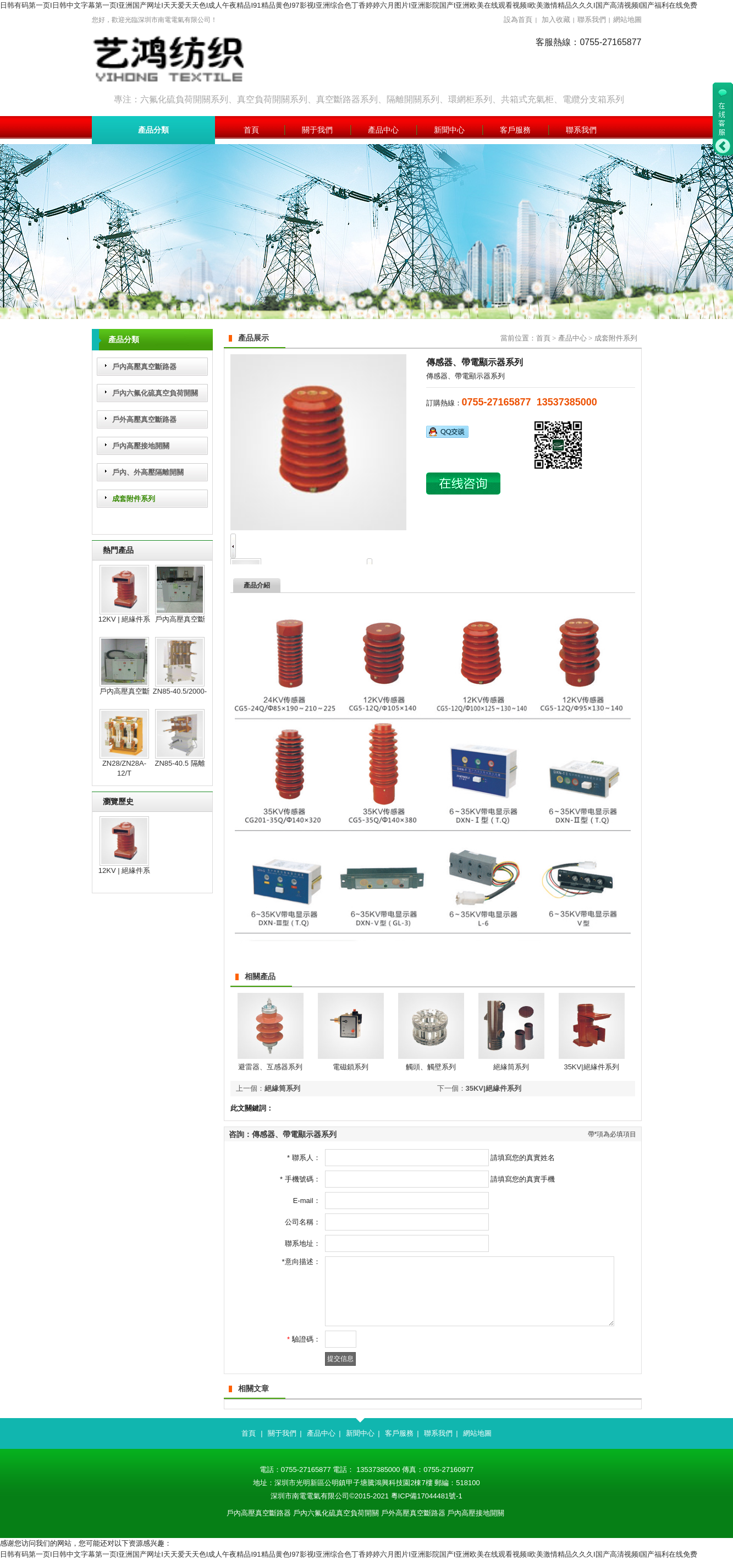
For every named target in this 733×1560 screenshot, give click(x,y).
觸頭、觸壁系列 (431, 1067)
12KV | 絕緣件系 (124, 619)
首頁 (543, 338)
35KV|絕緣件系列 (591, 1067)
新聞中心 (360, 1433)
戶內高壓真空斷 (180, 619)
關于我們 (282, 1433)
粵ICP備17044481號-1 (426, 1496)
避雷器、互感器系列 (270, 1067)
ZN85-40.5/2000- (180, 691)
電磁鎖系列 (350, 1067)
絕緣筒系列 (511, 1067)
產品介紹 (257, 585)
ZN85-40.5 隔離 (180, 763)
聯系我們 (591, 19)
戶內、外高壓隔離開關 (148, 472)
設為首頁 (518, 19)
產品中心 (572, 338)
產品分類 (153, 130)
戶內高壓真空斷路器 (144, 366)
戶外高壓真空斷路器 (144, 419)
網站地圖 (627, 19)
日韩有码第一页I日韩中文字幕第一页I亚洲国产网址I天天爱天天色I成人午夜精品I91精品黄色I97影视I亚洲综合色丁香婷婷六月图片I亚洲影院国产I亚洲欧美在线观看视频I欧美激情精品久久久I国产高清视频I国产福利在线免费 (348, 5)
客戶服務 (399, 1433)
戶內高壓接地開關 (140, 446)
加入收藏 (556, 19)
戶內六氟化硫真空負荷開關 (155, 393)
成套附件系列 (133, 499)
